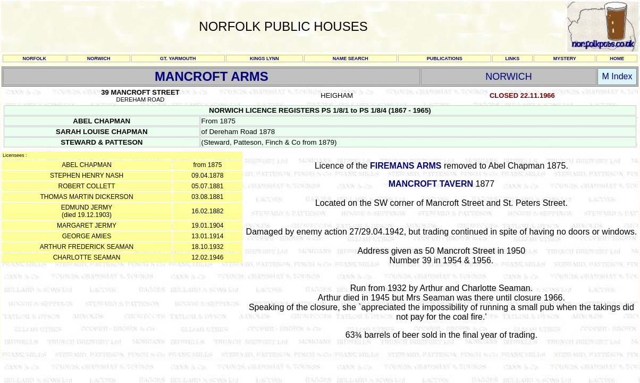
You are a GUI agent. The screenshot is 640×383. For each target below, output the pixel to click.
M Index (617, 76)
